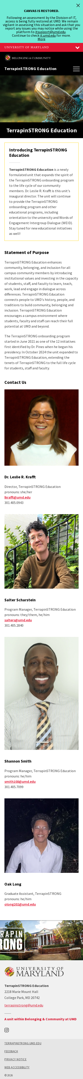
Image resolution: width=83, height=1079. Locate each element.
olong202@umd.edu (20, 904)
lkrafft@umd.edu (17, 497)
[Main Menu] (76, 68)
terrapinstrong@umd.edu (23, 1005)
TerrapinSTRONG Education (30, 68)
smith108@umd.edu (20, 781)
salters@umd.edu (18, 620)
